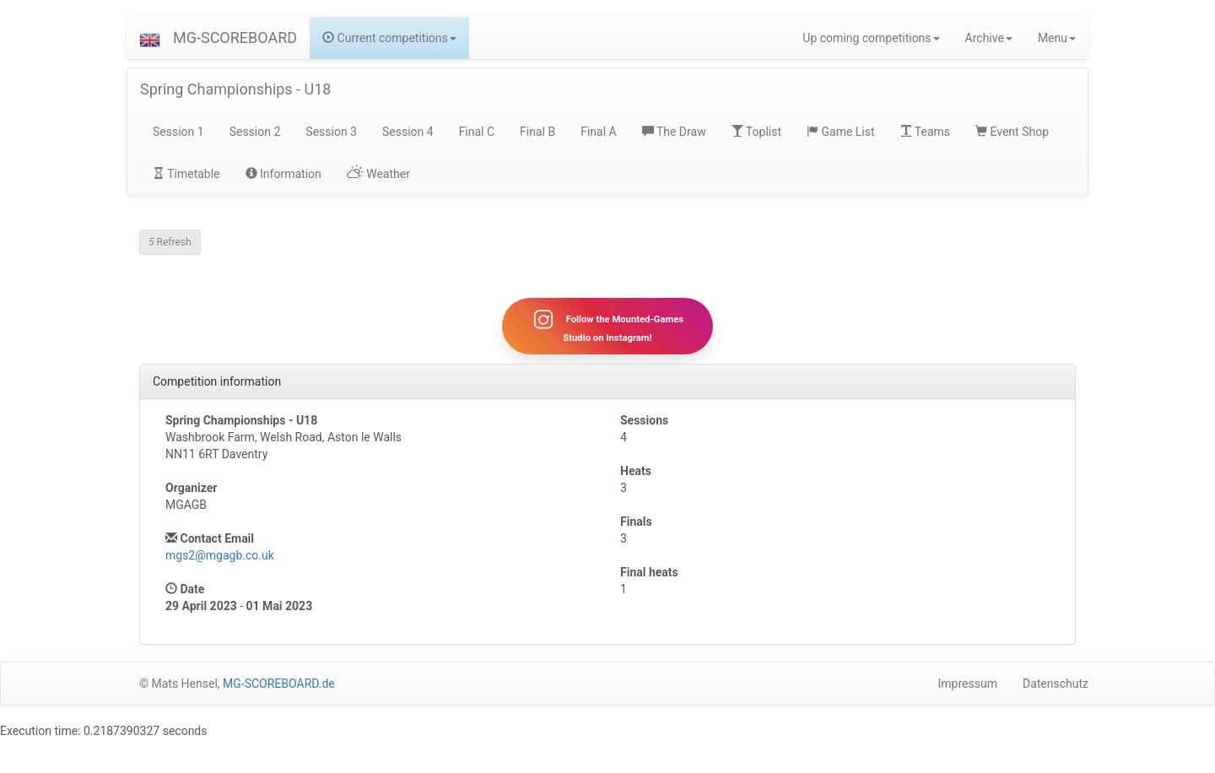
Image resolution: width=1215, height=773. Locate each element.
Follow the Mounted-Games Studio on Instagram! (607, 325)
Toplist (756, 131)
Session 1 (178, 131)
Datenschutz (1055, 683)
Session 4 (408, 131)
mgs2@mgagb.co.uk (219, 555)
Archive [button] (988, 38)
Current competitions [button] (389, 38)
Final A (598, 131)
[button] (150, 38)
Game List (841, 131)
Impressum (967, 683)
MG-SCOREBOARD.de (279, 683)
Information (283, 174)
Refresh (170, 242)
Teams (925, 131)
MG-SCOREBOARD (235, 37)
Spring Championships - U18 (235, 89)
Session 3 (331, 131)
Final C (476, 131)
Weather (378, 174)
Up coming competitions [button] (870, 38)
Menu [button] (1057, 38)
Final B (537, 131)
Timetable (186, 174)
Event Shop (1012, 131)
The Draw (674, 131)
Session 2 (255, 131)
